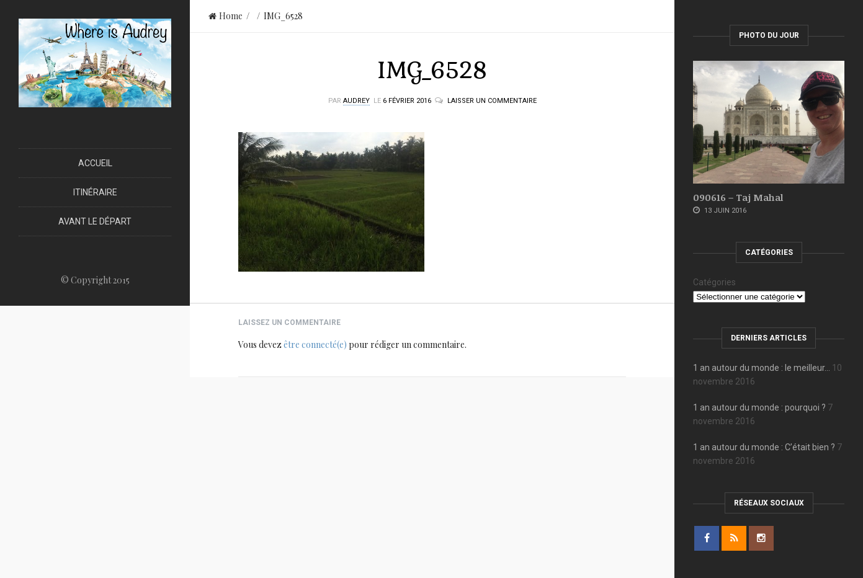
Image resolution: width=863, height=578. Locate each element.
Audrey (356, 101)
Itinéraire (95, 192)
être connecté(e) (315, 344)
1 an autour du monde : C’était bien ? (764, 447)
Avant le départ (95, 221)
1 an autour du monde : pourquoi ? (759, 407)
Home (225, 16)
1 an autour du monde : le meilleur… (761, 368)
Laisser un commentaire (492, 101)
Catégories (714, 282)
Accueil (95, 163)
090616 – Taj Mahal (738, 197)
